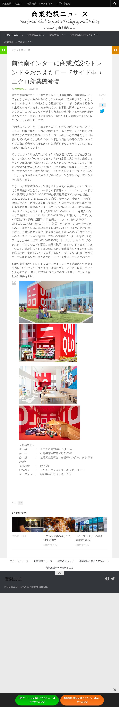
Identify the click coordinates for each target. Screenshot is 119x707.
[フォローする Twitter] (113, 579)
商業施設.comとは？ (12, 3)
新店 (20, 503)
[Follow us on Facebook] (107, 579)
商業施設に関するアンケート (85, 34)
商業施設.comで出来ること (18, 42)
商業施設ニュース (36, 34)
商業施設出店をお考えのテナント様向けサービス (82, 700)
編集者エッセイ (58, 34)
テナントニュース (13, 34)
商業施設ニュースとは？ (39, 3)
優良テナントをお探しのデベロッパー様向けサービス (37, 700)
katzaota (19, 89)
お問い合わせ (63, 3)
